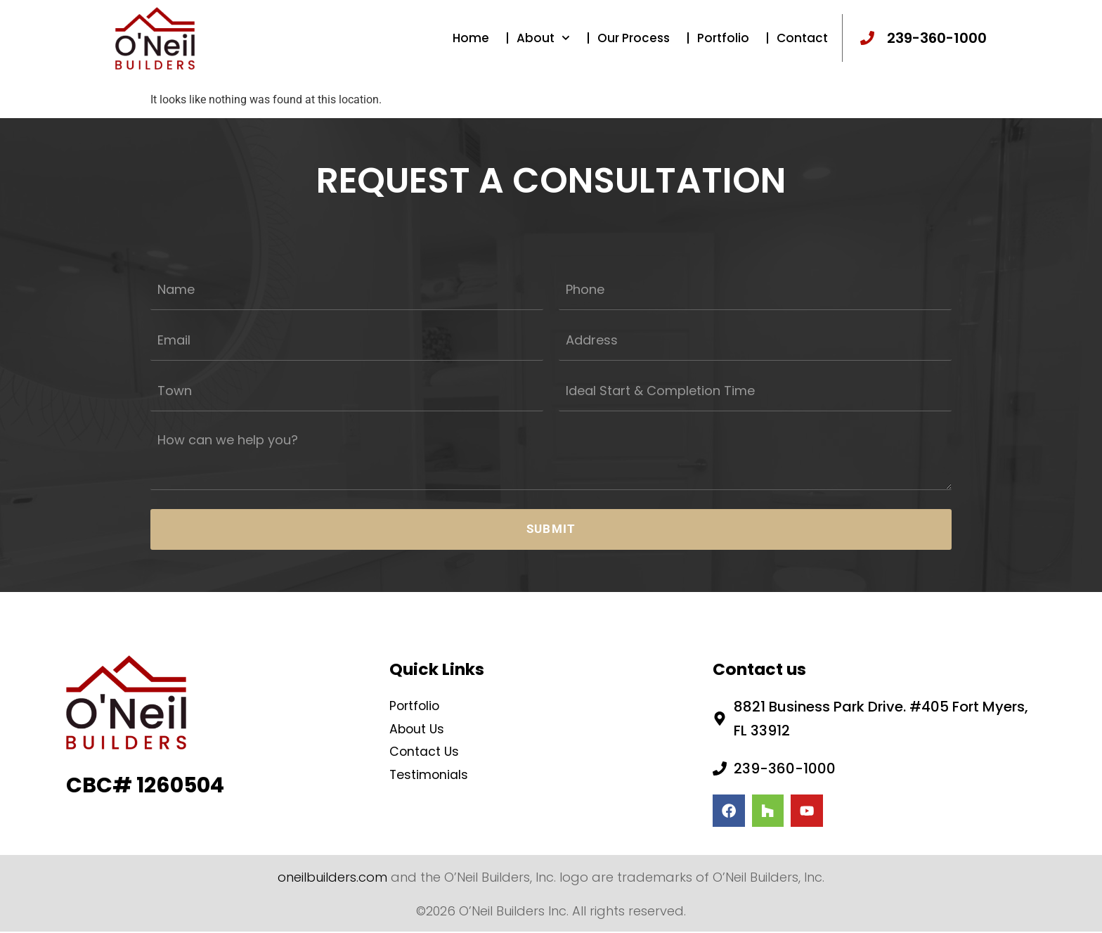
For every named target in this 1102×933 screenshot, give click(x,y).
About (543, 45)
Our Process (633, 45)
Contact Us (429, 746)
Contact (802, 45)
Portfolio (723, 45)
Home (471, 45)
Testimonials (434, 770)
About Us (420, 721)
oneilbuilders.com (332, 878)
